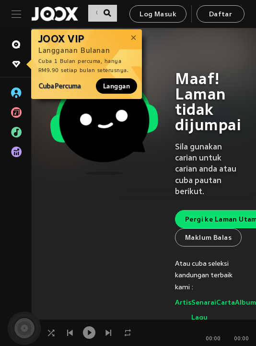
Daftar (220, 14)
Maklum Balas (208, 238)
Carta (225, 303)
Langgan (116, 86)
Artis (183, 303)
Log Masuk (158, 14)
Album (245, 303)
